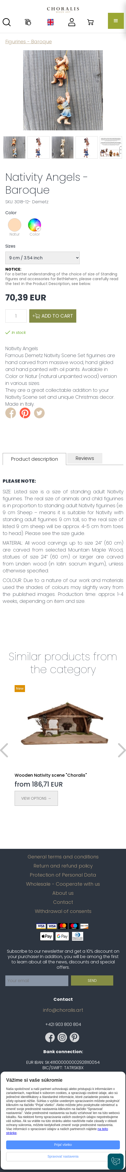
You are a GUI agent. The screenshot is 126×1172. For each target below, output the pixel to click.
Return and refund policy (63, 866)
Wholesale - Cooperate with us (63, 884)
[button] (116, 21)
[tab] (34, 459)
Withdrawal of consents (63, 911)
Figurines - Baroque (28, 41)
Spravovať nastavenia (63, 1156)
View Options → (36, 798)
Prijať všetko (63, 1145)
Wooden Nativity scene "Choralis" (51, 775)
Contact (63, 902)
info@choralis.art (63, 1010)
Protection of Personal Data (63, 875)
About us (63, 893)
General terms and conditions (63, 857)
